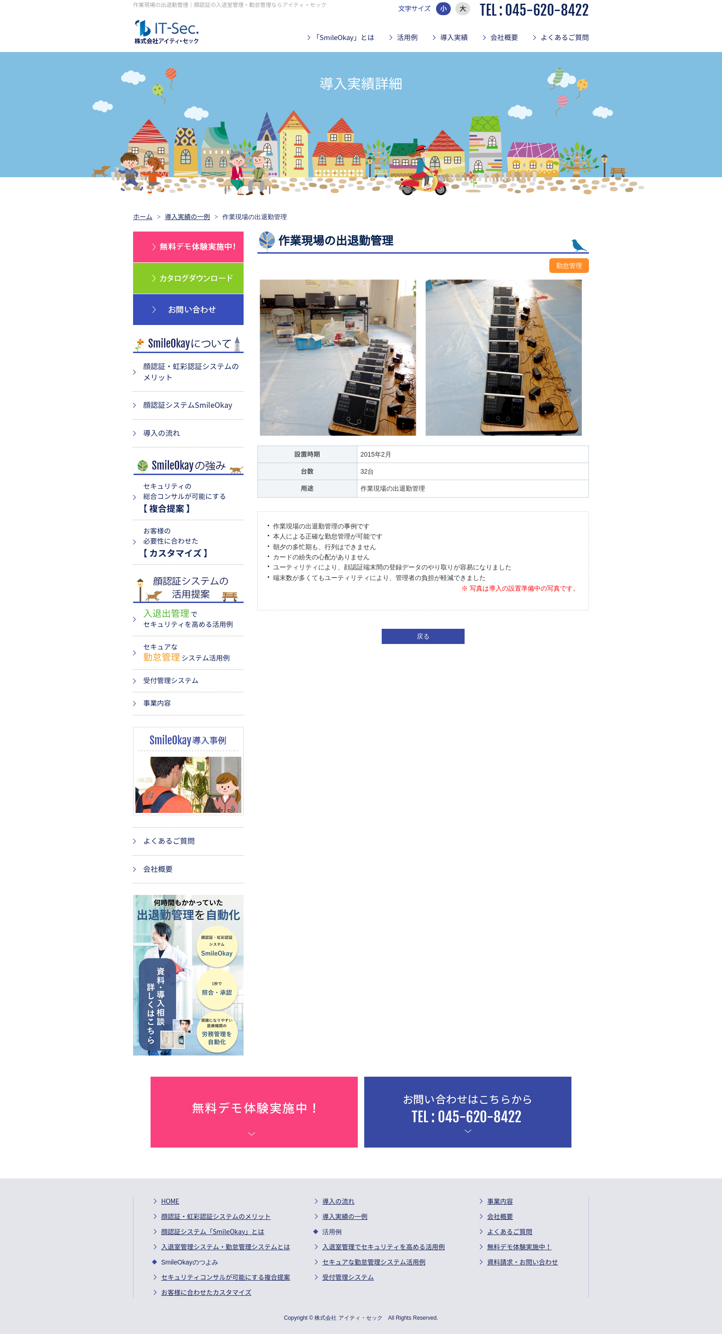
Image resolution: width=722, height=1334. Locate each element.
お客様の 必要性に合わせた (191, 542)
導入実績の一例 (187, 217)
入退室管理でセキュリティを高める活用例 (383, 1247)
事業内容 (157, 703)
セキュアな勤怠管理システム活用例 (373, 1262)
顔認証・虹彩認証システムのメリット (216, 1216)
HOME (170, 1201)
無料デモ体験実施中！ (519, 1247)
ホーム (142, 217)
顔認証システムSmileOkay (187, 405)
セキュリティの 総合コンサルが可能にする (191, 498)
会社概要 (504, 37)
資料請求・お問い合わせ (522, 1262)
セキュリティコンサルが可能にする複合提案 (225, 1277)
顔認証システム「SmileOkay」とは (212, 1232)
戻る (423, 636)
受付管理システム (170, 680)
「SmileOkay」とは (343, 37)
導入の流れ (161, 433)
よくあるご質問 (565, 37)
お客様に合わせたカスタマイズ (206, 1292)
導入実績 (454, 37)
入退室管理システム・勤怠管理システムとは (225, 1247)
